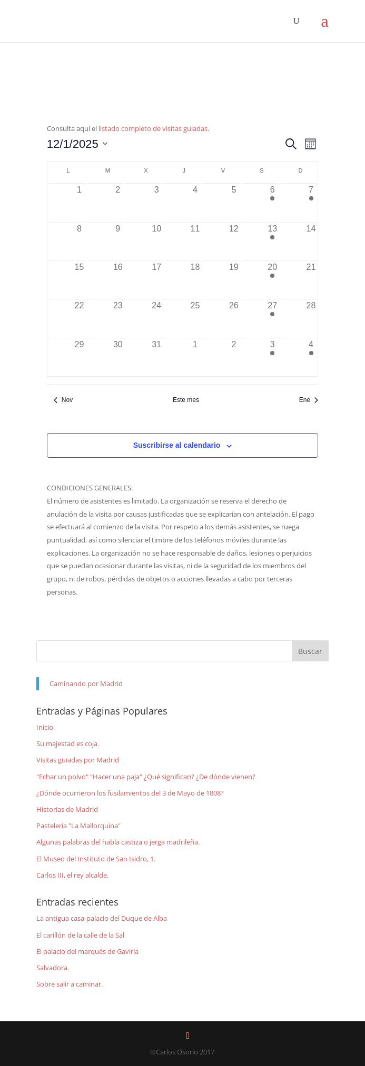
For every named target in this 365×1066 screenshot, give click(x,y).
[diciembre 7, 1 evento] (311, 203)
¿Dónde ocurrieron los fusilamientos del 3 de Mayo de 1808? (130, 793)
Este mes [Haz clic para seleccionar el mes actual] (186, 400)
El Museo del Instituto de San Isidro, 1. (95, 858)
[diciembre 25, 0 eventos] (195, 318)
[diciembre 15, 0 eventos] (79, 280)
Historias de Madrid (67, 809)
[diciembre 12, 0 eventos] (233, 241)
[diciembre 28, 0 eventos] (311, 318)
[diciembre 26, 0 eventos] (233, 318)
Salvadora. (52, 967)
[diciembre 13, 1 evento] (272, 241)
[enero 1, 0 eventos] (195, 357)
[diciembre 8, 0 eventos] (79, 241)
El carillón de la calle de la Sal (80, 935)
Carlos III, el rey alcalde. (72, 875)
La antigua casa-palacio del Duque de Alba (101, 918)
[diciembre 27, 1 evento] (272, 318)
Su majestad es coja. (67, 743)
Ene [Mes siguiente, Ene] (308, 400)
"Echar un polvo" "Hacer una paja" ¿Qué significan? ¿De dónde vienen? (145, 776)
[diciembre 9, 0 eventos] (117, 241)
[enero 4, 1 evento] (311, 357)
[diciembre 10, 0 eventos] (156, 241)
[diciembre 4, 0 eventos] (195, 203)
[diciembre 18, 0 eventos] (195, 280)
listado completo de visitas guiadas (153, 128)
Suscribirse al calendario (177, 445)
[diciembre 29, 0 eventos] (79, 357)
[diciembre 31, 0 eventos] (156, 357)
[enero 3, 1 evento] (272, 357)
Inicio (44, 727)
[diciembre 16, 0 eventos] (117, 280)
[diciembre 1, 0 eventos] (79, 203)
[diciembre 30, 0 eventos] (117, 357)
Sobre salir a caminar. (69, 984)
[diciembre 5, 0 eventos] (233, 203)
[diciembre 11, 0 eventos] (195, 241)
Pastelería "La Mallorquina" (78, 825)
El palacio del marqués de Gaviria (87, 951)
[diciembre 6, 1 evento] (272, 203)
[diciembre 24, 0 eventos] (156, 318)
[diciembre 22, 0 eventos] (79, 318)
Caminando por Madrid (86, 683)
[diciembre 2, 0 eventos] (117, 203)
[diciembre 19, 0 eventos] (233, 280)
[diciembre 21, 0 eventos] (311, 280)
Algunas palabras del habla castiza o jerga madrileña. (118, 842)
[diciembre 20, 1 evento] (272, 280)
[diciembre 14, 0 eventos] (311, 241)
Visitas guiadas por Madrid (77, 760)
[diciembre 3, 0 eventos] (156, 203)
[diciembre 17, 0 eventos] (156, 280)
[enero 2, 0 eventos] (233, 357)
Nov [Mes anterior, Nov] (63, 400)
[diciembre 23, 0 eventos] (117, 318)
